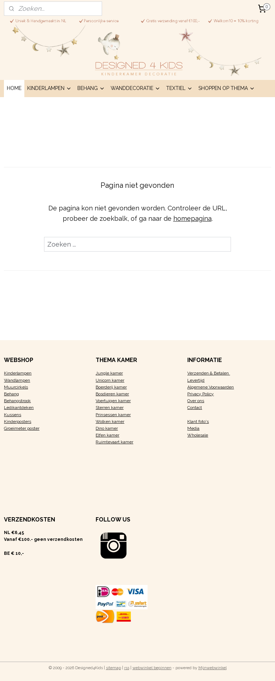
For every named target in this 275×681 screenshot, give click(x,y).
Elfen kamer (107, 435)
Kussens (12, 414)
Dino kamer (107, 428)
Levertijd (195, 380)
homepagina (192, 218)
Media (193, 428)
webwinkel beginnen (152, 668)
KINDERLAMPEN (49, 88)
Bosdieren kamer (112, 393)
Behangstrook (17, 400)
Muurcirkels (16, 387)
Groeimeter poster (21, 428)
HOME (14, 88)
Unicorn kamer (110, 380)
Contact (194, 407)
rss (126, 668)
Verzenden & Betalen (208, 373)
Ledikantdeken (19, 407)
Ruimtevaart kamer (114, 441)
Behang (11, 393)
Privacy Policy (200, 393)
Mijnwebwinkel (212, 668)
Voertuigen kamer (113, 400)
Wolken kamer (110, 421)
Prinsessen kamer (113, 414)
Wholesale (197, 435)
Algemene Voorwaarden (210, 387)
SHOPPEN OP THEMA (226, 88)
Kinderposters (17, 421)
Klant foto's (198, 421)
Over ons (195, 400)
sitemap (113, 668)
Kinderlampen (18, 373)
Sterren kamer (110, 407)
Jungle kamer (109, 373)
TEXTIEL (179, 88)
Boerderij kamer (111, 387)
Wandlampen (17, 380)
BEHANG (91, 88)
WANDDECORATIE (135, 88)
